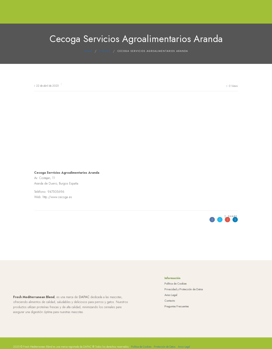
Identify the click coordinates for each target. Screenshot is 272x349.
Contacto (169, 303)
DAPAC (84, 299)
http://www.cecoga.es (57, 197)
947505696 (56, 191)
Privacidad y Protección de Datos (183, 291)
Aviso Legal (170, 297)
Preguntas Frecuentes (176, 308)
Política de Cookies (175, 286)
